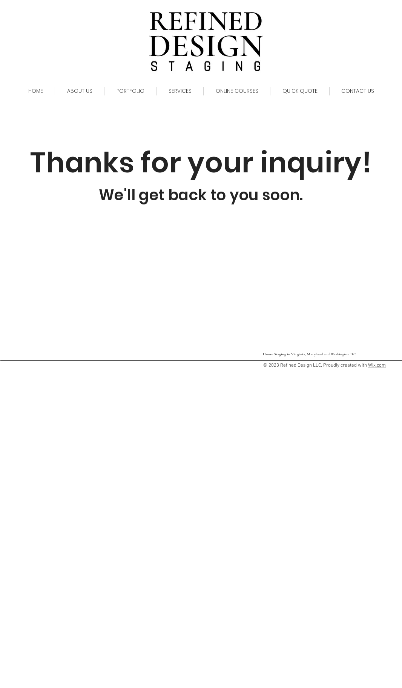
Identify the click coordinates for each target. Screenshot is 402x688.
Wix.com (377, 365)
